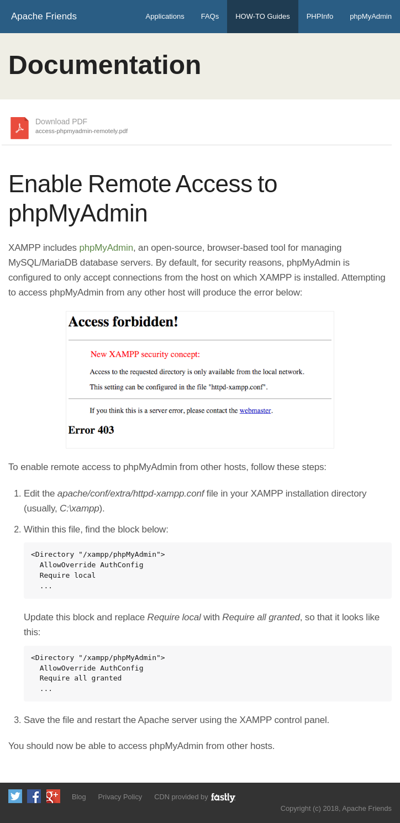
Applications (165, 16)
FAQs (210, 16)
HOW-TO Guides (262, 16)
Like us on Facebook (34, 796)
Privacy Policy (120, 797)
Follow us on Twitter (15, 796)
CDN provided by (195, 797)
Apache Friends (44, 16)
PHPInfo (320, 16)
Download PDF (81, 126)
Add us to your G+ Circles (53, 796)
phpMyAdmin (371, 16)
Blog (79, 797)
